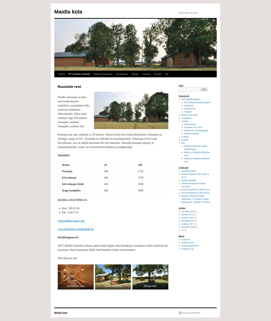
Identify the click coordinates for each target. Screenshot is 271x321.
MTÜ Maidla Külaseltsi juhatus (197, 102)
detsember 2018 (188, 227)
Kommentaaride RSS (190, 246)
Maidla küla (68, 12)
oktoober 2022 (187, 217)
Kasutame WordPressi (191, 313)
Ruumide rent (189, 108)
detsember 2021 (188, 221)
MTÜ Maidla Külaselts (79, 74)
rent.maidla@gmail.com (71, 220)
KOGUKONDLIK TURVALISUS (195, 189)
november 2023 (187, 211)
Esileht (61, 74)
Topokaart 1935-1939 (193, 127)
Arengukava (122, 74)
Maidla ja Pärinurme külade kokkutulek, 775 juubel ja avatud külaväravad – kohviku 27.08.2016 (195, 199)
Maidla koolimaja (191, 133)
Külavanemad (190, 124)
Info (167, 74)
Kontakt (157, 74)
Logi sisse (185, 239)
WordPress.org (187, 249)
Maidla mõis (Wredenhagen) (196, 130)
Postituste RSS (187, 242)
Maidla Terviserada (103, 74)
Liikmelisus (189, 105)
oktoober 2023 (187, 214)
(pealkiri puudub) (188, 171)
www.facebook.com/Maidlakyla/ (76, 229)
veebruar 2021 (187, 224)
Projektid (188, 112)
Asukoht (146, 74)
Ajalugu (135, 74)
